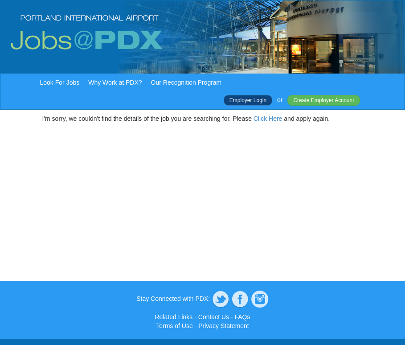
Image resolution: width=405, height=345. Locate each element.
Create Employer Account (323, 100)
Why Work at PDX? (115, 82)
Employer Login (247, 100)
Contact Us (213, 316)
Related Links (174, 316)
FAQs (242, 316)
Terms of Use (174, 325)
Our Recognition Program (186, 82)
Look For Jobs (60, 82)
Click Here (268, 118)
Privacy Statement (223, 325)
